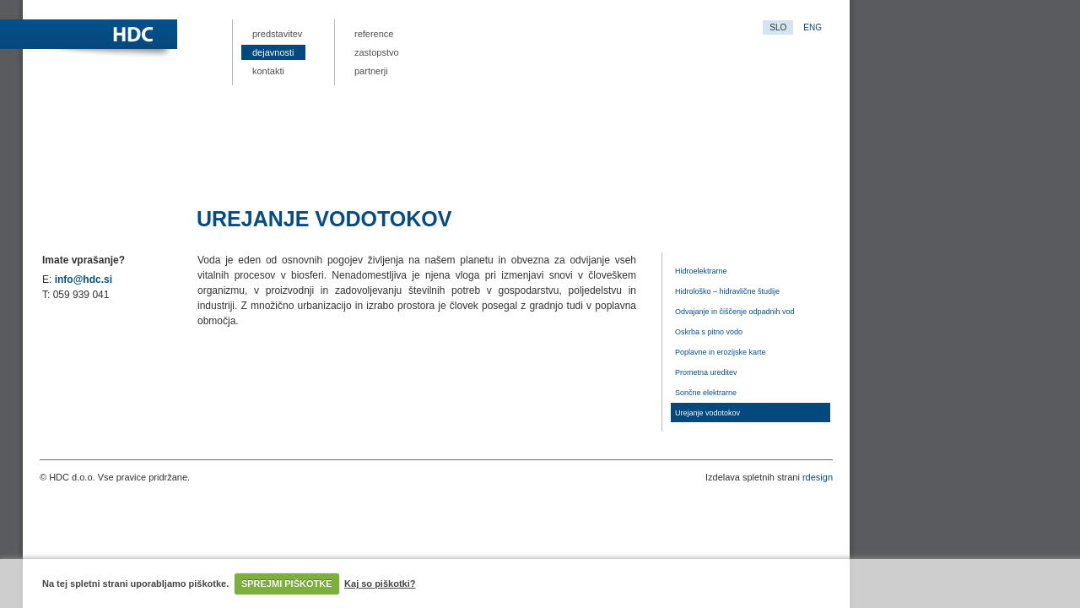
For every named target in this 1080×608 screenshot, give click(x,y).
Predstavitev (277, 34)
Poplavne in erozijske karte (720, 352)
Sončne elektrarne (706, 392)
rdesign (817, 477)
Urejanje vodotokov (707, 413)
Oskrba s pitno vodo (708, 332)
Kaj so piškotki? (379, 583)
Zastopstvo (376, 52)
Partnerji (371, 71)
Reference (373, 34)
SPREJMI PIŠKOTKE (286, 583)
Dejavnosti (273, 52)
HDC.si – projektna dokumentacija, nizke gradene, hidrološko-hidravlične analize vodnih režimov (208, 35)
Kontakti (268, 71)
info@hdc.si (83, 279)
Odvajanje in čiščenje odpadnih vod (735, 311)
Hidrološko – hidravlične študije (727, 291)
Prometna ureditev (706, 372)
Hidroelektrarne (701, 271)
